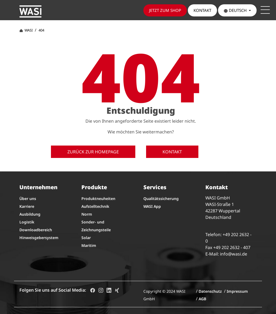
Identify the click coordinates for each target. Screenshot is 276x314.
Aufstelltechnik (95, 206)
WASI (26, 30)
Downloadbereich (35, 229)
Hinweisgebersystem (38, 237)
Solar (86, 237)
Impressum (237, 291)
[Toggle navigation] (265, 10)
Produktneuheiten (98, 198)
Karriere (26, 206)
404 (41, 30)
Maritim (88, 245)
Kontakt (172, 152)
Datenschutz (210, 291)
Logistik (26, 222)
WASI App (152, 206)
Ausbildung (29, 214)
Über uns (27, 198)
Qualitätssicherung (161, 198)
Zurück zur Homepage (93, 152)
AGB (202, 298)
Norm (86, 214)
